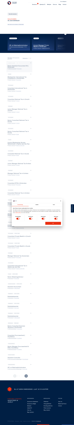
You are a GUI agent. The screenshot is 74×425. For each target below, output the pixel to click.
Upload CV (29, 407)
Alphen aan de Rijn (46, 48)
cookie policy (18, 212)
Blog (30, 412)
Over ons (55, 4)
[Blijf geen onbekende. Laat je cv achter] (9, 389)
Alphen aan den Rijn (20, 145)
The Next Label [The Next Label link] (38, 421)
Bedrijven (49, 4)
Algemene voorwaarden (27, 421)
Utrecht (18, 100)
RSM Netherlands (12, 68)
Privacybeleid (17, 421)
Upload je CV (42, 4)
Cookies (21, 421)
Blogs (60, 4)
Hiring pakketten (47, 403)
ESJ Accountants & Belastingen (17, 46)
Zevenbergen (25, 359)
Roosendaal (16, 278)
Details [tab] (37, 204)
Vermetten (11, 278)
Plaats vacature (47, 407)
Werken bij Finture (62, 403)
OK (53, 223)
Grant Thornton (38, 48)
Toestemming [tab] (20, 204)
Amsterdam (18, 79)
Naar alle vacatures (13, 14)
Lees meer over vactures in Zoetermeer (16, 24)
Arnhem (68, 48)
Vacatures (35, 4)
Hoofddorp (19, 338)
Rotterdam (19, 68)
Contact (64, 4)
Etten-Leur (16, 307)
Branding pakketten (48, 405)
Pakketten (46, 401)
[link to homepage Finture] (12, 3)
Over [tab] (54, 204)
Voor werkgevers (63, 1)
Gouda (17, 134)
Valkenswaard (17, 288)
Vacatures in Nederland (32, 401)
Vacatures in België (31, 403)
